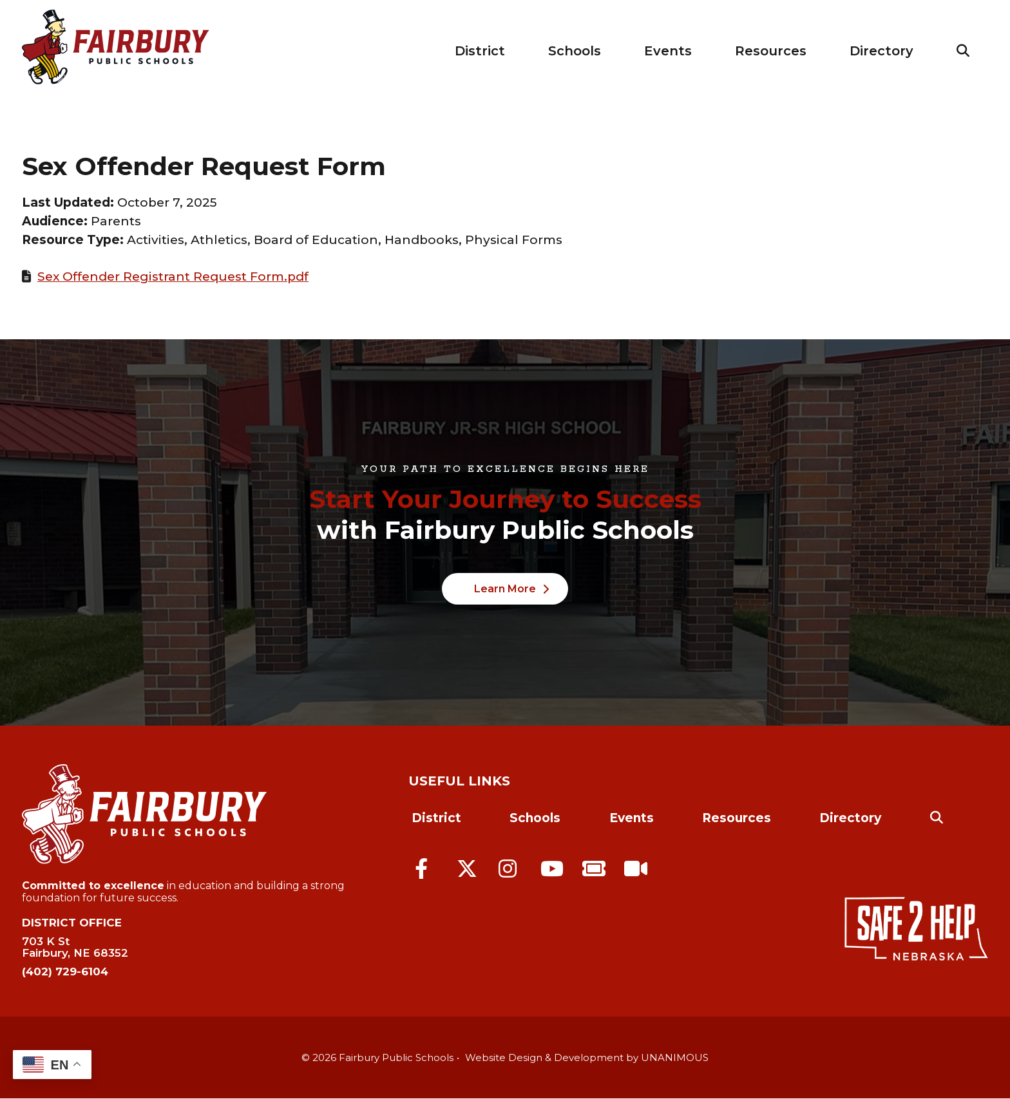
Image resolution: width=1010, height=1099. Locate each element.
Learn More (505, 589)
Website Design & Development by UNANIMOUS (587, 1057)
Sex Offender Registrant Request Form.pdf (173, 276)
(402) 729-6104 (65, 971)
